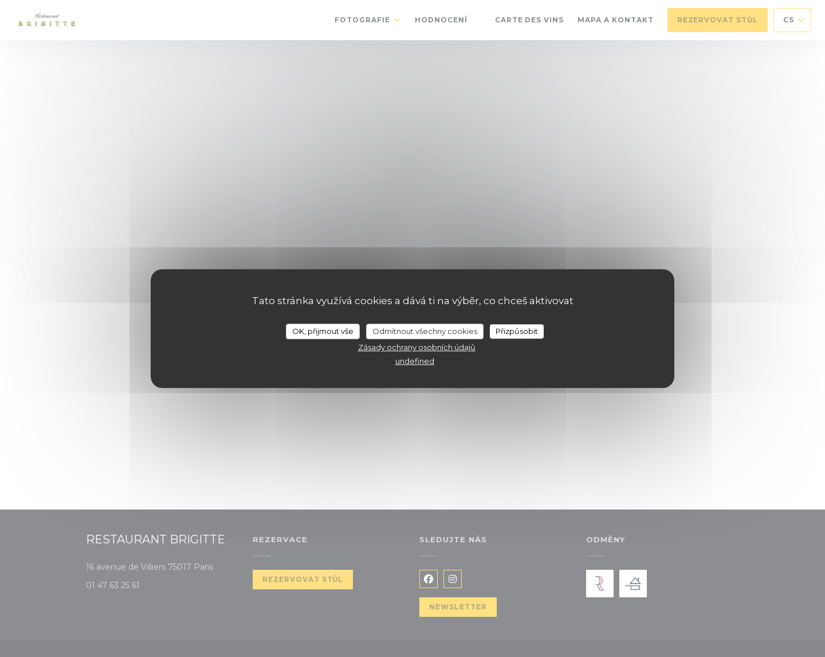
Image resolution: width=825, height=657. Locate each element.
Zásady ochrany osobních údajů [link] (417, 347)
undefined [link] (414, 361)
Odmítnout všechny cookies (424, 331)
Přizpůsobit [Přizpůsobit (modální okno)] (517, 331)
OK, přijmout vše (322, 331)
